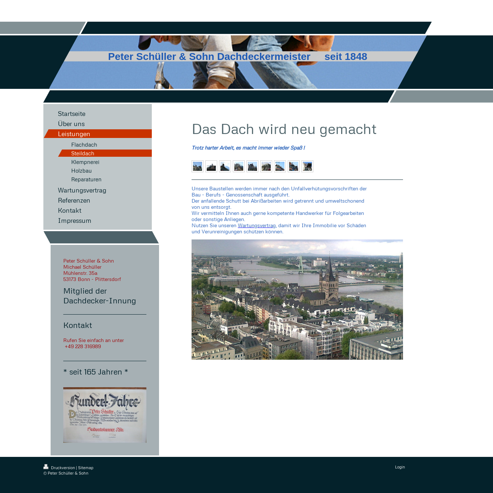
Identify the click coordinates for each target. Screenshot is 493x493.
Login (400, 466)
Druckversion (59, 467)
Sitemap (85, 467)
